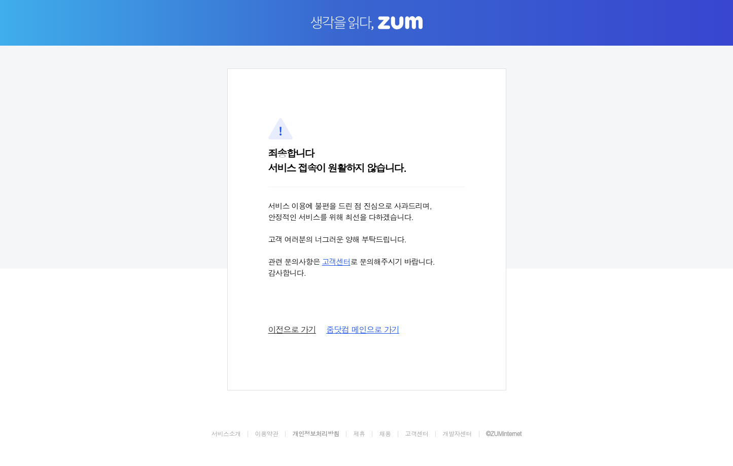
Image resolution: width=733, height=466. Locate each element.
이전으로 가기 (292, 329)
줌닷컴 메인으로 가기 (362, 329)
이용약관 (266, 433)
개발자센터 (457, 433)
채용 (385, 433)
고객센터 (336, 261)
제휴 (359, 433)
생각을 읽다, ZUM (366, 23)
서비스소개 (226, 433)
